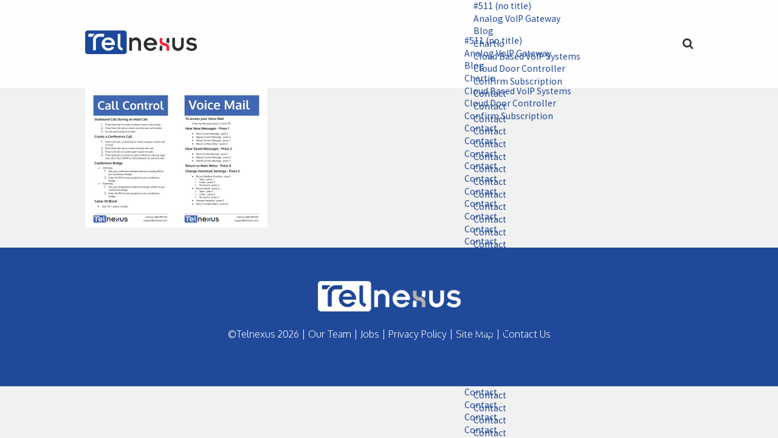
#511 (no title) (499, 6)
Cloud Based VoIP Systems (514, 92)
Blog (479, 32)
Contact (477, 129)
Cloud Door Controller (506, 105)
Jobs (369, 334)
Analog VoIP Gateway (513, 19)
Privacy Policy (417, 334)
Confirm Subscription (504, 117)
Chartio (476, 79)
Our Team (329, 334)
